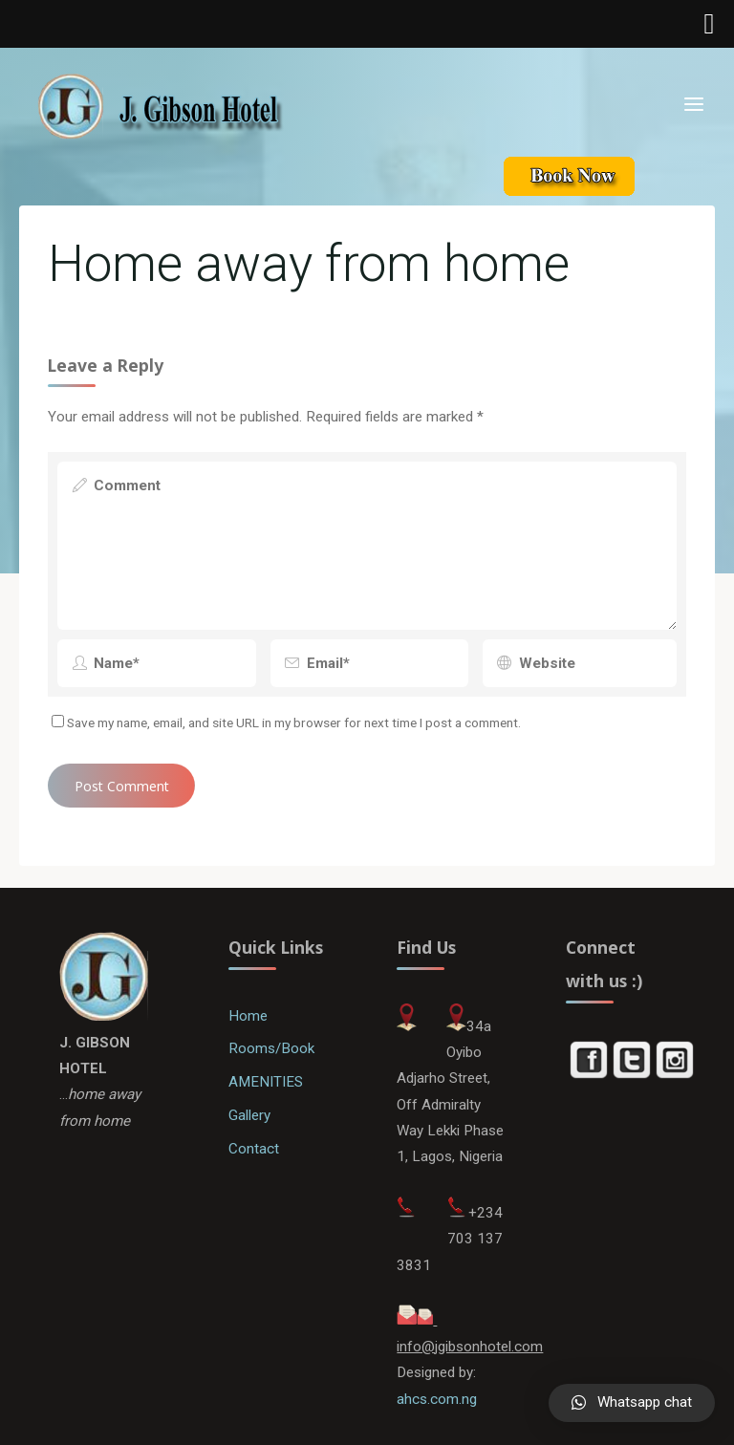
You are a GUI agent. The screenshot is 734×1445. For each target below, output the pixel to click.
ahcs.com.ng (437, 1399)
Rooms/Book (271, 1048)
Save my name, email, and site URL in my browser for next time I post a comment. (286, 722)
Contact (253, 1148)
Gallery (249, 1115)
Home (248, 1015)
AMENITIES (265, 1081)
